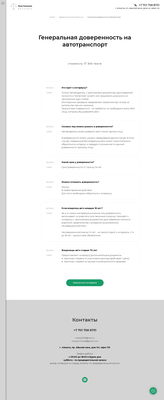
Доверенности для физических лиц (71, 17)
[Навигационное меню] (2, 3)
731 (94, 330)
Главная (52, 17)
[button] (85, 282)
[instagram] (85, 379)
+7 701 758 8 (82, 330)
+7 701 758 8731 (149, 5)
